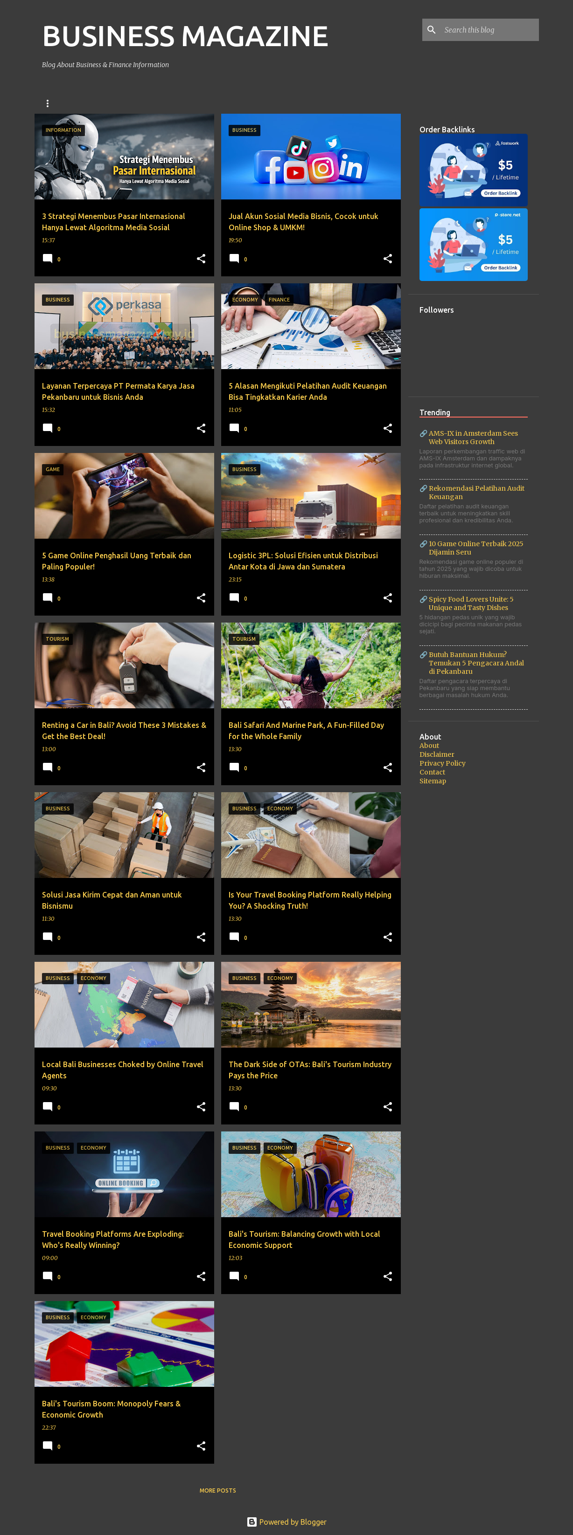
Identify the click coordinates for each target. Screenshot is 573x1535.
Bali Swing (106, 103)
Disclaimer (436, 754)
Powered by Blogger (286, 1522)
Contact (432, 772)
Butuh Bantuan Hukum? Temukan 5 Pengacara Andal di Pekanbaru (476, 663)
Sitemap (432, 781)
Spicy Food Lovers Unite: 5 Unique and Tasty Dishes (471, 603)
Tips (266, 103)
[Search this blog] (490, 30)
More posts (218, 1490)
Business (56, 103)
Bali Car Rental (169, 103)
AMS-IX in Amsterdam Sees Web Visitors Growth (473, 437)
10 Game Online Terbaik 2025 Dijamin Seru (476, 548)
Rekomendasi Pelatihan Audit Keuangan (476, 492)
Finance (227, 103)
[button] (201, 259)
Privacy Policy (442, 763)
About (429, 745)
